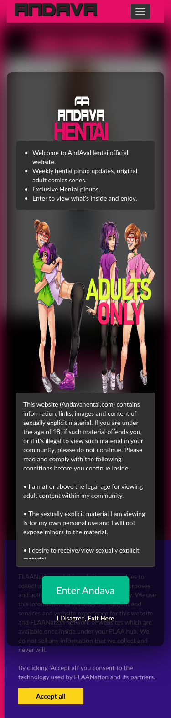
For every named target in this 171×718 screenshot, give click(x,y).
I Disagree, (85, 618)
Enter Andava (85, 590)
